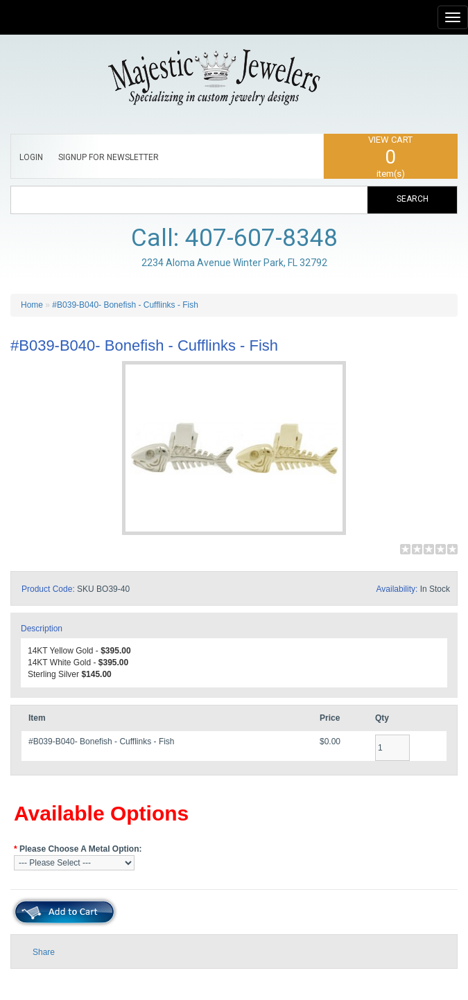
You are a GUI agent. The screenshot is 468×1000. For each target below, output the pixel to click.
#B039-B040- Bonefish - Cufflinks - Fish (125, 305)
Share (44, 952)
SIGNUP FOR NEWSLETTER (108, 157)
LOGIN (31, 157)
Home (32, 305)
